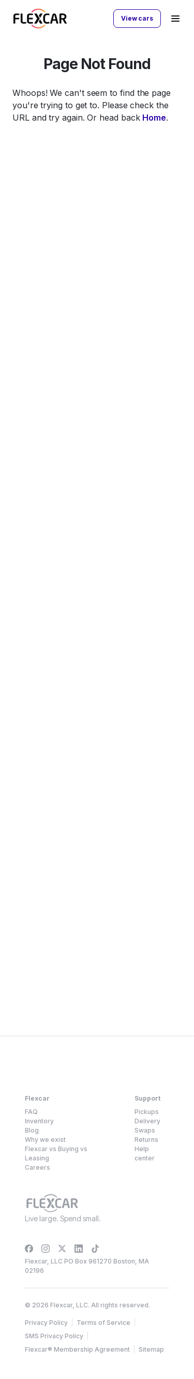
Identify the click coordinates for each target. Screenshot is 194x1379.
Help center (145, 1153)
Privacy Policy (46, 1322)
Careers (37, 1167)
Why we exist (45, 1139)
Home (154, 117)
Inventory (39, 1121)
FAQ (31, 1112)
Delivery (147, 1121)
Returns (146, 1139)
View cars (137, 18)
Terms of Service (103, 1322)
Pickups (147, 1112)
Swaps (145, 1130)
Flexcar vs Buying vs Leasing (56, 1153)
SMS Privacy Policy (54, 1336)
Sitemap (151, 1349)
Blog (32, 1130)
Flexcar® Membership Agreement (77, 1349)
